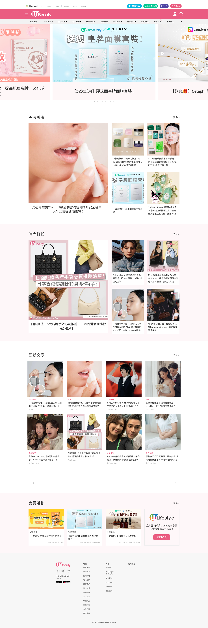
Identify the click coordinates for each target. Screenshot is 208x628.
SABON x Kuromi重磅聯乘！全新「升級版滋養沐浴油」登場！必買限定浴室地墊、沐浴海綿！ (163, 210)
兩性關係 (116, 22)
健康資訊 (90, 22)
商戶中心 (164, 6)
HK (41, 6)
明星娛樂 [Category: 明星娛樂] (110, 400)
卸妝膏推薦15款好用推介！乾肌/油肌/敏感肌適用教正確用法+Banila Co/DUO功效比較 (127, 161)
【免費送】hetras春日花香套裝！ (122, 536)
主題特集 (86, 605)
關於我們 (109, 567)
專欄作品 (86, 601)
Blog (75, 6)
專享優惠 (86, 613)
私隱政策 (109, 587)
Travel (48, 6)
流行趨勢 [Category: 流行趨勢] (32, 400)
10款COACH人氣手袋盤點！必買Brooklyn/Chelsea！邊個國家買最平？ (163, 327)
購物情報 (131, 22)
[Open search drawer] (181, 14)
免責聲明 (109, 578)
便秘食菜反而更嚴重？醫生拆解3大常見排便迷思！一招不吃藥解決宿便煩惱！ (162, 459)
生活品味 (61, 22)
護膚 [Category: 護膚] (69, 400)
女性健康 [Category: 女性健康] (149, 453)
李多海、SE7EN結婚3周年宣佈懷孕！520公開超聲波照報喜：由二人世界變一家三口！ (45, 459)
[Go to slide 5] (105, 101)
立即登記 (162, 537)
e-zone (83, 6)
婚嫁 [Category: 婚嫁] (148, 400)
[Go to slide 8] (113, 101)
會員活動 (86, 609)
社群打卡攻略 (151, 6)
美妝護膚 (33, 22)
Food (57, 6)
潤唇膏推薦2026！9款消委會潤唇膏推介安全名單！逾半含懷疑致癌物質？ (84, 406)
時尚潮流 (47, 22)
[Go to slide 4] (102, 101)
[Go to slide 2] (97, 101)
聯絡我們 (109, 591)
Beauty (66, 6)
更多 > (176, 117)
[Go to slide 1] (94, 101)
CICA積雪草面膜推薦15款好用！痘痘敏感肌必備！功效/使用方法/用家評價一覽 (162, 161)
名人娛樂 (76, 22)
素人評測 (86, 597)
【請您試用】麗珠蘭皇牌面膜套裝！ (83, 537)
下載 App (176, 6)
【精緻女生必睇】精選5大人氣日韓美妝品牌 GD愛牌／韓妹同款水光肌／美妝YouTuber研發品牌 (45, 406)
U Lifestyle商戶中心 (110, 573)
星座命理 (104, 22)
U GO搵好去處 (134, 6)
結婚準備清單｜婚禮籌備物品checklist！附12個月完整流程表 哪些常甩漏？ (162, 406)
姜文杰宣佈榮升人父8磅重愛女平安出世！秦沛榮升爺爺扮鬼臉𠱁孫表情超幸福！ (123, 459)
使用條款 (109, 583)
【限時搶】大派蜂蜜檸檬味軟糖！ (45, 536)
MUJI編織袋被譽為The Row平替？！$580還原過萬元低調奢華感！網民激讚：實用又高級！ (163, 278)
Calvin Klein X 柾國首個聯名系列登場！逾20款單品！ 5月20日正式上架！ (127, 278)
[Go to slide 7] (110, 101)
